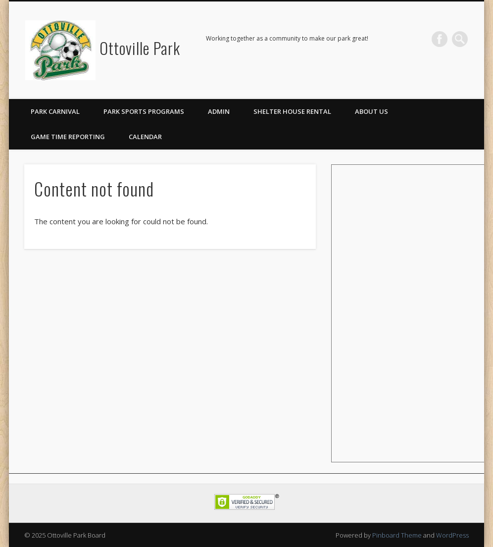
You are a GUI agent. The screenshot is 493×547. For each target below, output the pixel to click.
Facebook (439, 39)
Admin (219, 111)
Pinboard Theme (397, 535)
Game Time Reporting (68, 136)
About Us (371, 111)
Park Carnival (55, 111)
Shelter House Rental (292, 111)
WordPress (452, 535)
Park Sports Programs (143, 111)
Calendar (145, 136)
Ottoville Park (139, 47)
